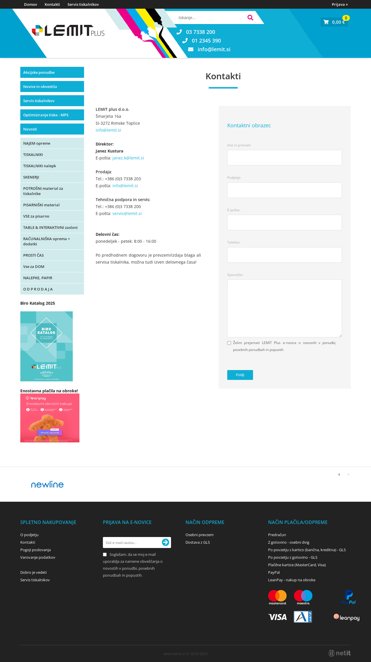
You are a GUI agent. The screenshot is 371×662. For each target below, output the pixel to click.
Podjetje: (234, 177)
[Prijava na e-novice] (165, 542)
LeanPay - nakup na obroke (291, 579)
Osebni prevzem (200, 534)
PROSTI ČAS (33, 255)
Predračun (277, 534)
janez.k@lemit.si (128, 158)
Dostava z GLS (198, 542)
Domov (30, 4)
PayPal (274, 572)
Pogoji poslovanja (35, 549)
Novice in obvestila (40, 86)
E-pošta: (233, 209)
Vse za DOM (33, 266)
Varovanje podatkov (37, 557)
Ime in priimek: (239, 145)
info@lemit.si (108, 130)
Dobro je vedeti (33, 572)
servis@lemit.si (127, 213)
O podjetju (29, 534)
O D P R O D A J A (38, 289)
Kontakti (52, 4)
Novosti (30, 129)
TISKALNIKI (33, 154)
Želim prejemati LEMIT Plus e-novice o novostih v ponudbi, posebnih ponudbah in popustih (284, 346)
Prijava (340, 4)
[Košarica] (334, 22)
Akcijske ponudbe (38, 72)
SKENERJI (31, 177)
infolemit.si (214, 49)
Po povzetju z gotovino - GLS (292, 557)
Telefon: (233, 242)
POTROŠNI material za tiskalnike (43, 191)
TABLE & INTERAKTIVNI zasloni (50, 227)
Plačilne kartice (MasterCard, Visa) (297, 564)
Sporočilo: (235, 274)
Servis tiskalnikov (83, 4)
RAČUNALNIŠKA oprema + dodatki (46, 241)
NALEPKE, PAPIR (37, 277)
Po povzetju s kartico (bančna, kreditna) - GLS (307, 549)
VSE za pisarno (36, 216)
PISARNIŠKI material (41, 204)
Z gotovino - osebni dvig (288, 542)
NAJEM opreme (36, 143)
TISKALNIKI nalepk (39, 165)
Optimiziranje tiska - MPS (45, 114)
